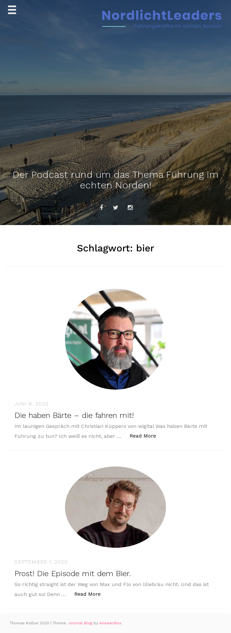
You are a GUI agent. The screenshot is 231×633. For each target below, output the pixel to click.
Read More (146, 435)
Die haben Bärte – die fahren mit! (74, 415)
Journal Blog (81, 623)
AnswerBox (110, 623)
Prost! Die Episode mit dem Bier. (72, 573)
